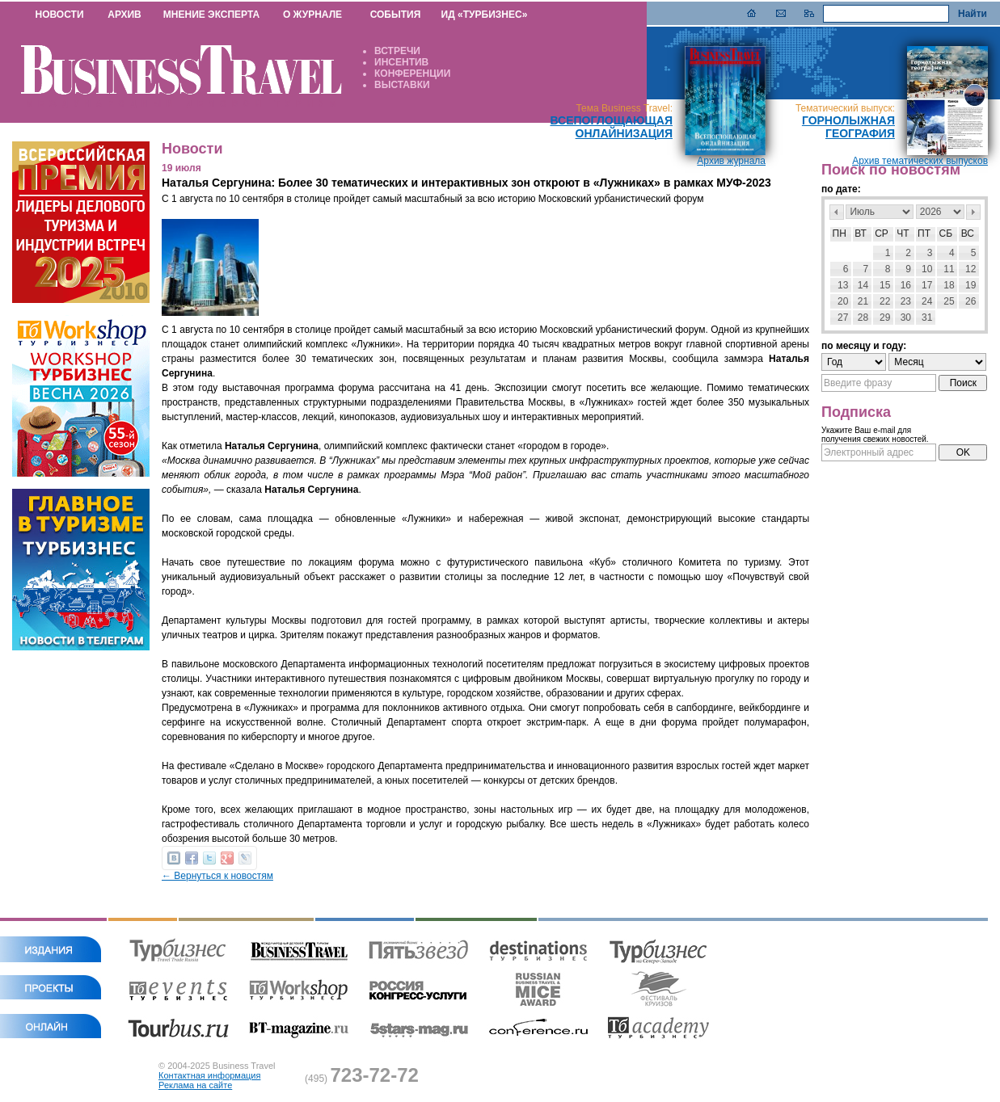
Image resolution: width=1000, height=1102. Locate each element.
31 (927, 317)
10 (927, 269)
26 (970, 301)
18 (948, 285)
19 (970, 285)
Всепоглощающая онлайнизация (611, 127)
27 (843, 317)
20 (843, 301)
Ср (881, 233)
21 (863, 301)
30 (906, 317)
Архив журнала (731, 160)
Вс (967, 233)
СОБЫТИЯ (395, 14)
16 (906, 285)
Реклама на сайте (195, 1085)
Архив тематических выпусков (920, 160)
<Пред (836, 212)
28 (863, 317)
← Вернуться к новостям (217, 875)
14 (863, 285)
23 (906, 301)
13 (843, 285)
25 (948, 301)
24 (927, 301)
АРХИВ (124, 14)
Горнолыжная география (848, 127)
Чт (903, 233)
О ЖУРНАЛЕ (312, 14)
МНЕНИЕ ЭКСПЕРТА (211, 14)
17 (927, 285)
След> (973, 212)
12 (970, 269)
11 (948, 269)
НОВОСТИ (59, 14)
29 (885, 317)
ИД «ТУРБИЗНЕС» (484, 14)
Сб (946, 233)
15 (885, 285)
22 (885, 301)
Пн (839, 233)
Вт (860, 233)
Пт (924, 233)
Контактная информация (209, 1075)
